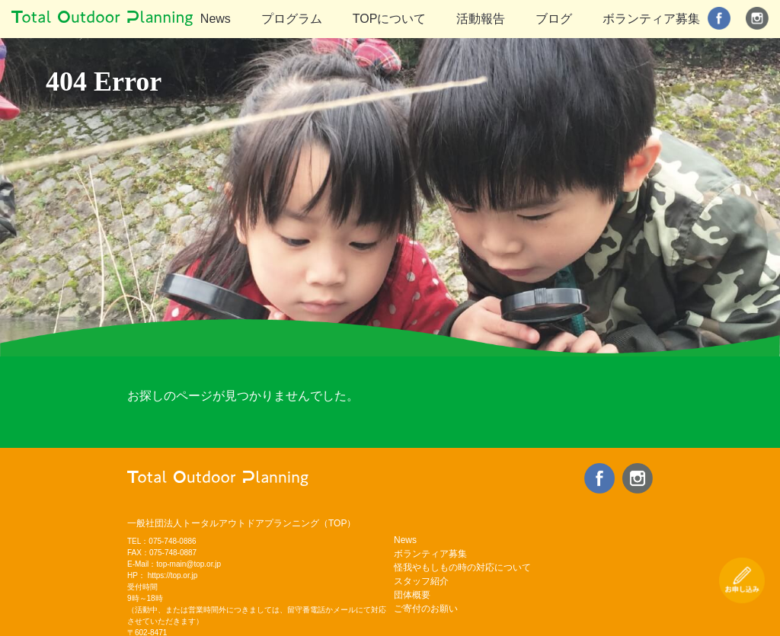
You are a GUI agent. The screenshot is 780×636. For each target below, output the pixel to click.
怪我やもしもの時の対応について (462, 567)
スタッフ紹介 (421, 581)
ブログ (553, 18)
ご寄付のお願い (426, 608)
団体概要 (412, 595)
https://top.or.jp (173, 575)
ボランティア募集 (651, 18)
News (215, 18)
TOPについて (390, 18)
